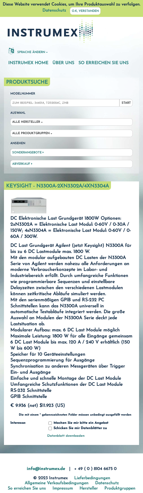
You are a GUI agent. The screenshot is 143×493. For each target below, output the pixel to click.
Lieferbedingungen (92, 478)
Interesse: (17, 423)
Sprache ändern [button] (26, 51)
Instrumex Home (28, 63)
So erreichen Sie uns (103, 63)
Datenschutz (54, 10)
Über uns (63, 63)
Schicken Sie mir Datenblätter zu (77, 428)
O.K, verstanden (85, 11)
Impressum (62, 488)
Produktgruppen (119, 488)
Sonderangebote (28, 152)
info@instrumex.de (46, 469)
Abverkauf (22, 164)
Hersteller (88, 488)
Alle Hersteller (26, 122)
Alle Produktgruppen (31, 133)
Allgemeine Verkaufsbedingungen (56, 483)
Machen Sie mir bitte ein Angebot (78, 423)
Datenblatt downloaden (65, 436)
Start (126, 103)
